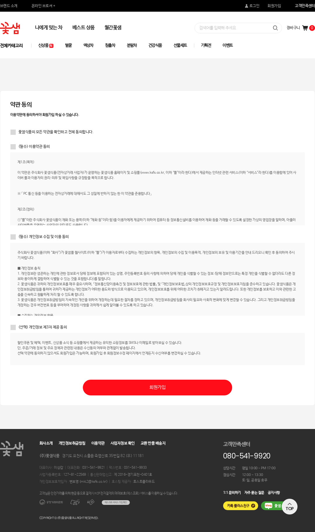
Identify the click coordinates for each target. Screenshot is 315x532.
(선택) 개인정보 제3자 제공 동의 (42, 327)
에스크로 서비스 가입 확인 (116, 502)
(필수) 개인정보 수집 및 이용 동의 (43, 237)
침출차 (110, 45)
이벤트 (228, 45)
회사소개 (46, 443)
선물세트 (180, 45)
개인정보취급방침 (72, 443)
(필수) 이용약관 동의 (34, 146)
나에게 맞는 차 (48, 28)
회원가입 (274, 6)
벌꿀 (68, 45)
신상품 (45, 45)
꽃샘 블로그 (282, 506)
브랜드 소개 (9, 6)
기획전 (206, 45)
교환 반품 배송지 (153, 443)
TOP (290, 507)
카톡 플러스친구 (238, 506)
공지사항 (274, 493)
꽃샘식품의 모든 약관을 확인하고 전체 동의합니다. (55, 132)
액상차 (88, 45)
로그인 (251, 6)
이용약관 (98, 443)
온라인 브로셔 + (43, 6)
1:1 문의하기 (232, 493)
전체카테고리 (11, 45)
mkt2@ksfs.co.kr (93, 482)
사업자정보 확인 (123, 443)
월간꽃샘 (112, 28)
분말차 (132, 45)
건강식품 (155, 45)
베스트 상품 (83, 28)
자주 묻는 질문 (254, 493)
